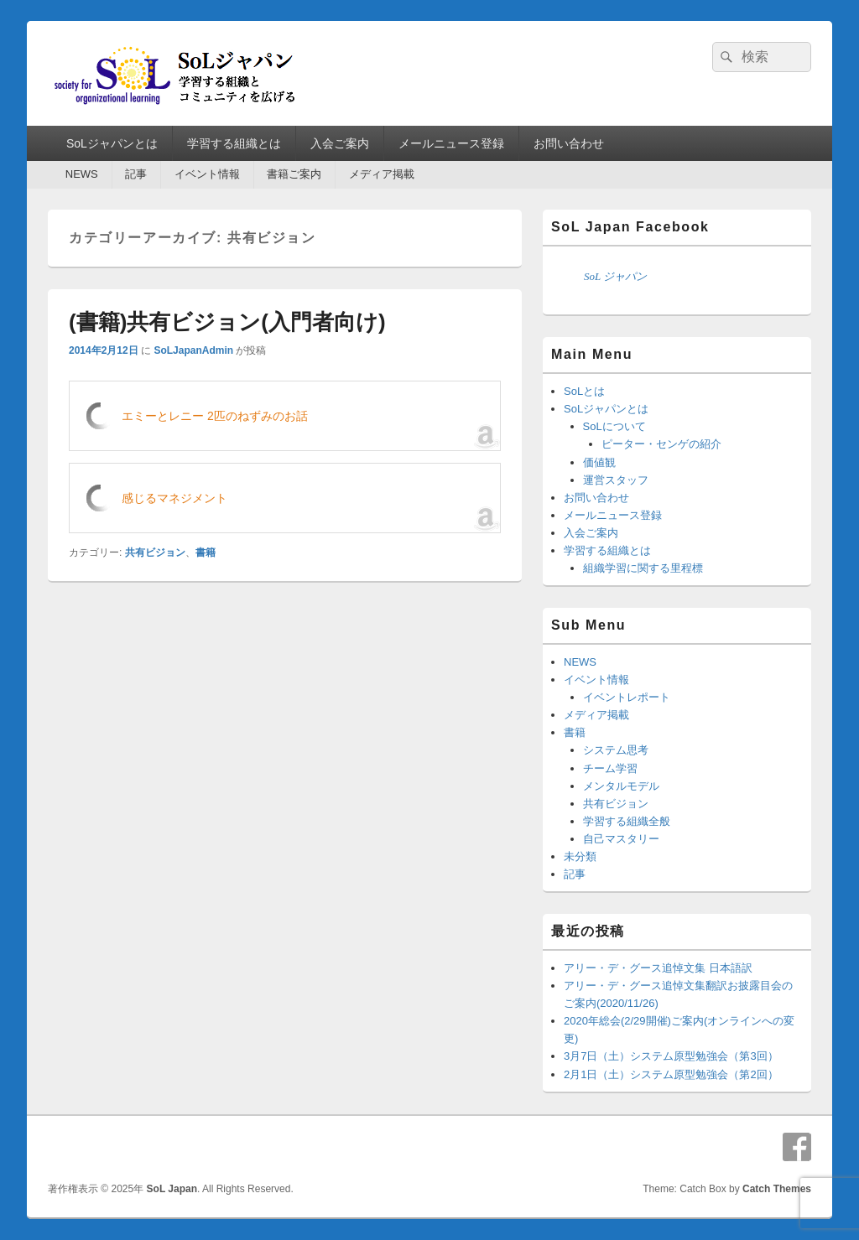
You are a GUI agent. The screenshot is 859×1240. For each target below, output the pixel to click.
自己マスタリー (621, 839)
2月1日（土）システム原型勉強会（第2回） (671, 1074)
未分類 (580, 856)
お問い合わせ (569, 143)
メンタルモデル (621, 786)
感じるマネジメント (174, 498)
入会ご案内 (339, 143)
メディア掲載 (381, 174)
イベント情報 (207, 174)
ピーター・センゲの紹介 (661, 444)
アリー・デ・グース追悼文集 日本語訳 (658, 968)
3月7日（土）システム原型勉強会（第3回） (671, 1056)
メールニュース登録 (451, 143)
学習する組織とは (234, 143)
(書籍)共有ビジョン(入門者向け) (227, 322)
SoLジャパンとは (112, 143)
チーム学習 (610, 768)
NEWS (81, 174)
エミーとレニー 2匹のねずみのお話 (215, 416)
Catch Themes (776, 1189)
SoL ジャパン (615, 276)
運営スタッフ (615, 480)
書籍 (205, 552)
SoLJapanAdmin (193, 350)
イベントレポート (626, 697)
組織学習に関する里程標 (643, 568)
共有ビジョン (155, 552)
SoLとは (584, 391)
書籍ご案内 (294, 174)
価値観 (599, 462)
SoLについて (614, 426)
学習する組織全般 (626, 821)
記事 (136, 174)
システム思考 (615, 750)
